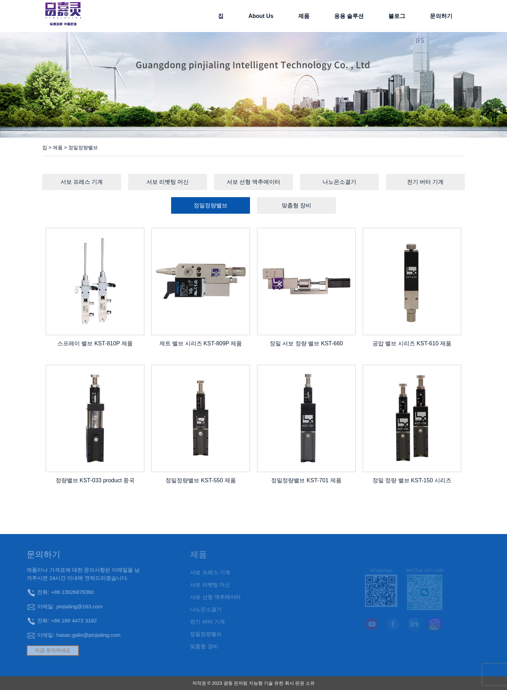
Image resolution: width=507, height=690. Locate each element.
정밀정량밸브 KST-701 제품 (306, 480)
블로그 (396, 16)
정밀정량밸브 (210, 205)
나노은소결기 (339, 182)
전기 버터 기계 (425, 182)
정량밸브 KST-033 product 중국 (95, 480)
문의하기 (441, 16)
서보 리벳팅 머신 (167, 182)
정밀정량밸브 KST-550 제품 (200, 480)
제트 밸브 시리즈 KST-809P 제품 (200, 343)
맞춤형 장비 (296, 205)
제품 (303, 16)
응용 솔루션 (349, 16)
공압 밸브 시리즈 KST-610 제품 (412, 343)
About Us (260, 16)
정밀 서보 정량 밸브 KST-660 (306, 343)
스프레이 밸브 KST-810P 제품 (95, 343)
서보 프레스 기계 (82, 182)
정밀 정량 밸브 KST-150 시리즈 (412, 480)
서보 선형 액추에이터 (254, 182)
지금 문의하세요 (35, 650)
